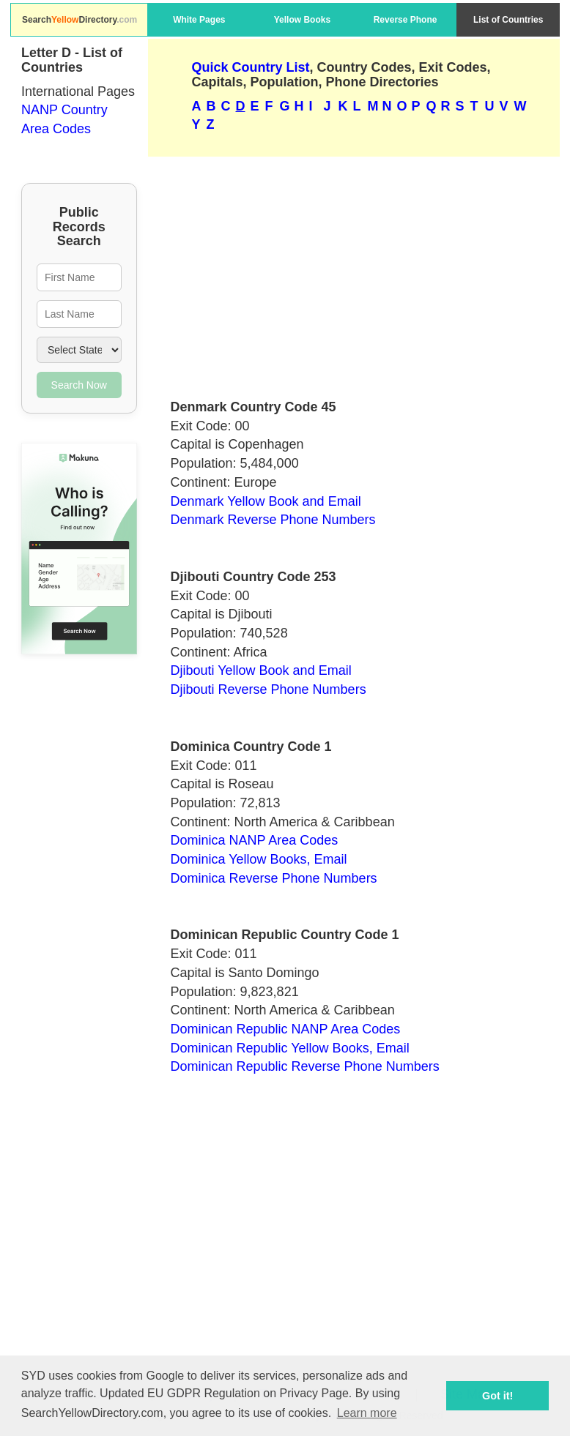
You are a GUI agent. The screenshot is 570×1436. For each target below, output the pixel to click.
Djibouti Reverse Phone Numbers (268, 689)
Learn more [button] (367, 1413)
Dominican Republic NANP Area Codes (286, 1029)
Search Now (79, 385)
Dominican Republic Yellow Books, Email (290, 1048)
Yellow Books (302, 20)
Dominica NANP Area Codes (254, 840)
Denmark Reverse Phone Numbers (273, 519)
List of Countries (508, 20)
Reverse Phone (405, 20)
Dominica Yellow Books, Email (259, 859)
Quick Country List (251, 67)
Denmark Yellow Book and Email (266, 501)
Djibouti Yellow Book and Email (261, 670)
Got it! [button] (497, 1396)
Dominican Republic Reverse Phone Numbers (305, 1066)
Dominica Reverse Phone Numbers (274, 878)
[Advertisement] (354, 271)
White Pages (199, 20)
